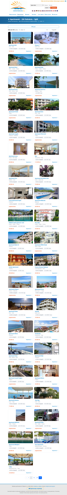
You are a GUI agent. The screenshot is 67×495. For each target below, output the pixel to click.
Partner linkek (26, 492)
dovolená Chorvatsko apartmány (32, 491)
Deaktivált (21, 492)
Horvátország (12, 14)
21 (40, 477)
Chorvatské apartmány (43, 492)
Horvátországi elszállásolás (20, 491)
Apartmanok (20, 14)
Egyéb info (54, 14)
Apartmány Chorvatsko (34, 492)
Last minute (41, 14)
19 (34, 477)
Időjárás (34, 14)
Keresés (53, 7)
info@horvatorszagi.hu (50, 486)
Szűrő (34, 26)
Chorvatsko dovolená (43, 491)
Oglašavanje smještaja (35, 488)
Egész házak (48, 14)
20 (37, 477)
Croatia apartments (51, 491)
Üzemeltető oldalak (11, 491)
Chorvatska (57, 491)
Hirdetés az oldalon (38, 486)
